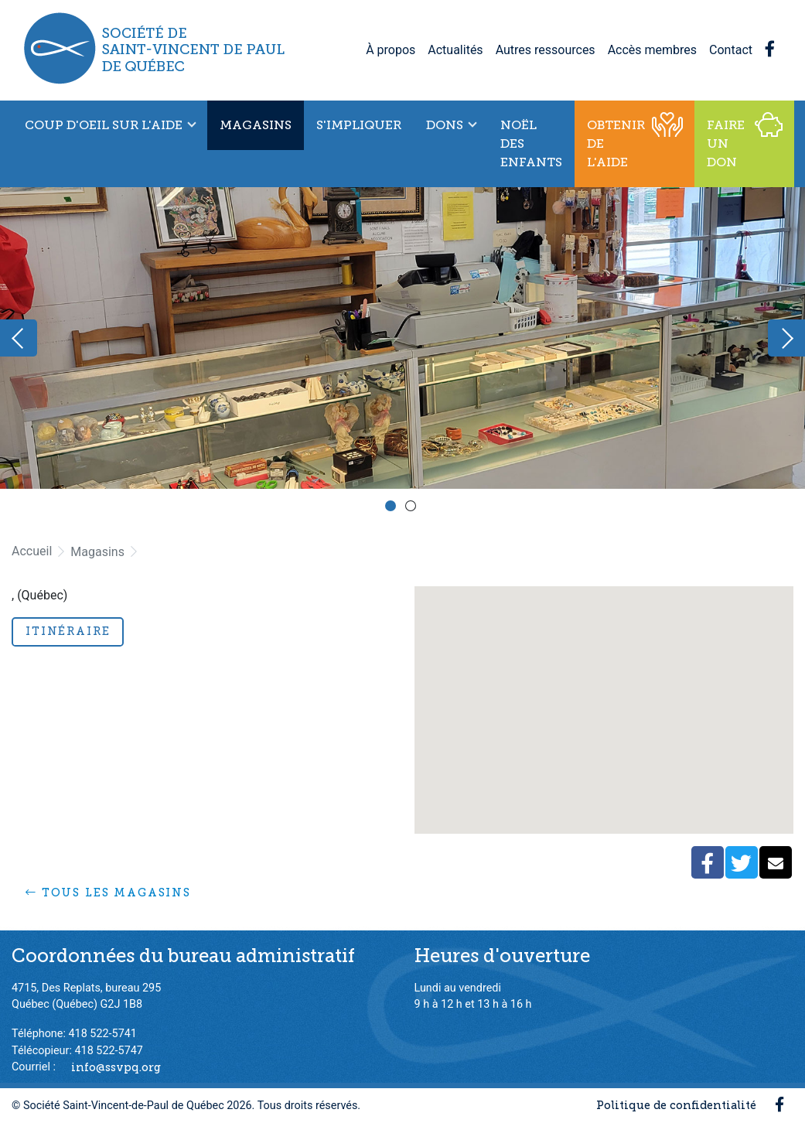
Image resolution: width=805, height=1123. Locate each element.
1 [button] (393, 508)
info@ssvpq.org (116, 1067)
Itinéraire (68, 631)
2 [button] (413, 508)
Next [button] (786, 338)
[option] (402, 338)
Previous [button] (18, 338)
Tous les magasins (108, 892)
